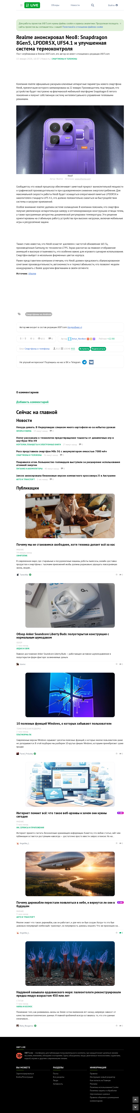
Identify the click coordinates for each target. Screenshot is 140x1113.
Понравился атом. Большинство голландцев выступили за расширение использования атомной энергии (68, 463)
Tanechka (24, 574)
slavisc (23, 664)
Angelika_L (24, 843)
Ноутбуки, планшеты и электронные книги (38, 444)
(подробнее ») (75, 327)
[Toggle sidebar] (21, 5)
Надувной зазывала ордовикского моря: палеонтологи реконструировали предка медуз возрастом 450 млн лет (68, 994)
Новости (75, 5)
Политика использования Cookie (104, 1087)
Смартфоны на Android (38, 314)
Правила (93, 1073)
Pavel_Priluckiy (26, 753)
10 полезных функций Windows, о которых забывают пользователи (63, 723)
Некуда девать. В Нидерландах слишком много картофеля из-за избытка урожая (65, 427)
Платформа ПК (23, 734)
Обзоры (55, 5)
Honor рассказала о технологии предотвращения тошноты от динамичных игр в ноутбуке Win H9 (65, 439)
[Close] (120, 23)
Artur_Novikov (79, 338)
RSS (73, 348)
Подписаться (98, 348)
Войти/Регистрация (24, 1077)
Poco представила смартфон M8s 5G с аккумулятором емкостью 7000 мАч (61, 451)
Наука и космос (24, 1006)
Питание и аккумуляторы (29, 468)
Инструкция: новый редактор (102, 1077)
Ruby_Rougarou (26, 1025)
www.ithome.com (83, 178)
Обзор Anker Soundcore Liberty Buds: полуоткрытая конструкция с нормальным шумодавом (62, 635)
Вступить (84, 348)
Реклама (93, 1084)
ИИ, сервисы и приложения (30, 827)
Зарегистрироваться (25, 1073)
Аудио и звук (22, 648)
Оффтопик (21, 555)
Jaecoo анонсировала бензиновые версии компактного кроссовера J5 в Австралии (65, 475)
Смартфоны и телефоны (64, 59)
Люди (55, 1080)
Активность (58, 1084)
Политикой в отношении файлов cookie (82, 26)
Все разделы (58, 1077)
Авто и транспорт (25, 479)
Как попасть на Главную (100, 1080)
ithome (32, 273)
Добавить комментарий (32, 402)
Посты (55, 1073)
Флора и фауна (23, 431)
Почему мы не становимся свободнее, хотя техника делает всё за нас (65, 545)
